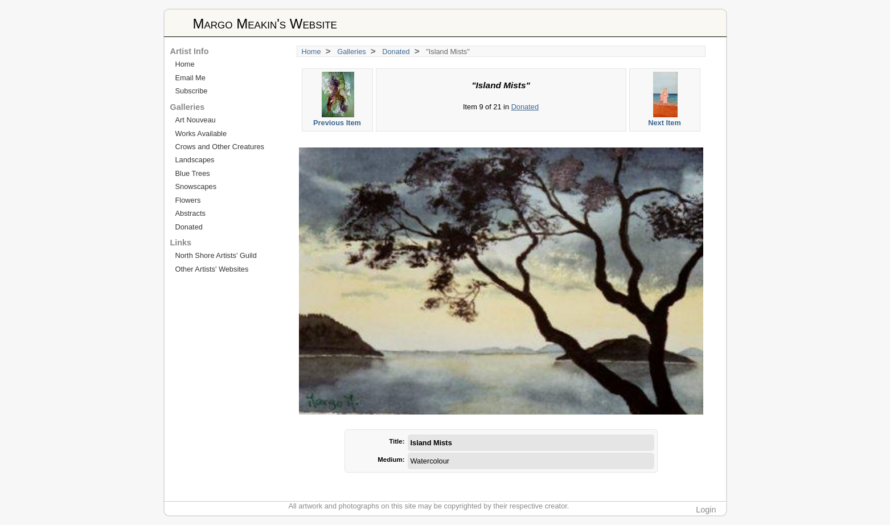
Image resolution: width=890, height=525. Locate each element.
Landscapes (195, 159)
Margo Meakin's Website (265, 23)
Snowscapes (196, 186)
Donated (395, 51)
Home (311, 51)
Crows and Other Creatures (219, 146)
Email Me (190, 77)
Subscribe (191, 91)
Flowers (188, 200)
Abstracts (190, 213)
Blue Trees (192, 173)
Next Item (665, 99)
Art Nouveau (195, 120)
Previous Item (338, 99)
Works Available (201, 133)
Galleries (351, 51)
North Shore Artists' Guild (216, 255)
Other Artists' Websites (212, 269)
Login (706, 509)
